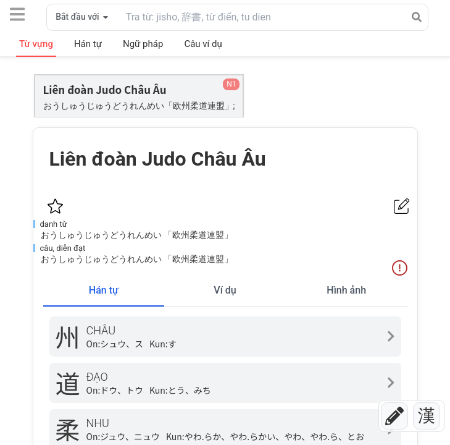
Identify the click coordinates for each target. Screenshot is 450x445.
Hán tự (104, 290)
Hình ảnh (346, 290)
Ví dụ (225, 290)
